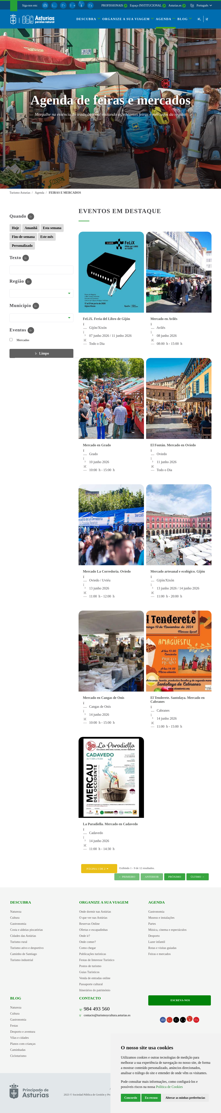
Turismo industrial (21, 960)
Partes (152, 923)
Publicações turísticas (92, 954)
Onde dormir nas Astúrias (95, 911)
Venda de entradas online (94, 978)
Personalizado (22, 245)
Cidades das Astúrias (23, 935)
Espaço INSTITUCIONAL (146, 5)
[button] (204, 5)
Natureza (15, 911)
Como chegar (87, 948)
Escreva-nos (179, 1000)
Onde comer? (87, 942)
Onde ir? (84, 935)
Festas (14, 1025)
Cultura (14, 917)
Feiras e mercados (159, 954)
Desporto (154, 935)
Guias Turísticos (89, 972)
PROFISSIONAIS (112, 5)
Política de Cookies (169, 1087)
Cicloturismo (18, 1056)
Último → (198, 876)
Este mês (46, 237)
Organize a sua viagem (103, 902)
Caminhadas (17, 1049)
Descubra (20, 902)
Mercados (19, 340)
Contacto (90, 998)
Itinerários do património (94, 990)
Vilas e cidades (19, 1037)
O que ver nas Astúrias (93, 917)
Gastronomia (18, 923)
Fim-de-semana (23, 237)
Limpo (41, 353)
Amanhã (31, 228)
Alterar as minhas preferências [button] (185, 1097)
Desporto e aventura (22, 1031)
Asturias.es (175, 5)
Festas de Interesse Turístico (96, 960)
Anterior (152, 876)
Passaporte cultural (91, 984)
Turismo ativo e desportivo (27, 948)
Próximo (174, 876)
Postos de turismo (90, 966)
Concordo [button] (130, 1097)
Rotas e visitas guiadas (162, 948)
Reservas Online (89, 923)
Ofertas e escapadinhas (93, 929)
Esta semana (52, 228)
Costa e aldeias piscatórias (26, 929)
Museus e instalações (161, 917)
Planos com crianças (23, 1043)
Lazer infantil (156, 942)
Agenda (156, 902)
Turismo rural (18, 942)
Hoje (15, 228)
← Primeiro (126, 876)
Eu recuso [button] (151, 1097)
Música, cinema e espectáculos (167, 929)
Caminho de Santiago (23, 954)
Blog (15, 998)
